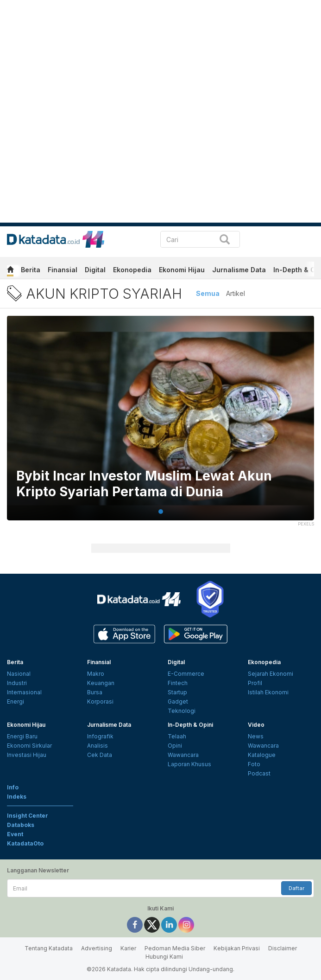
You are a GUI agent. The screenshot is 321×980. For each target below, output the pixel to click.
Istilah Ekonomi (268, 692)
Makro (95, 673)
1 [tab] (160, 511)
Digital (95, 270)
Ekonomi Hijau (182, 270)
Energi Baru (22, 736)
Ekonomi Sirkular (29, 745)
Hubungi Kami (164, 956)
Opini (175, 745)
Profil (255, 682)
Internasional (24, 692)
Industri (17, 682)
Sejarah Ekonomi (270, 673)
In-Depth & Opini (190, 724)
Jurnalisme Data (239, 270)
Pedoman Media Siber (175, 948)
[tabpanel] (160, 423)
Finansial (62, 270)
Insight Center (27, 815)
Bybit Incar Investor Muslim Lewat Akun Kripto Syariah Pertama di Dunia (144, 484)
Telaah (177, 736)
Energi (15, 701)
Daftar (296, 888)
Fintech (178, 682)
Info (13, 787)
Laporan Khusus (189, 764)
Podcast (259, 773)
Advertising (96, 948)
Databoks (20, 824)
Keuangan (100, 682)
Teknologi (181, 710)
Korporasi (100, 701)
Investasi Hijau (26, 754)
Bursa (94, 692)
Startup (177, 692)
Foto (254, 764)
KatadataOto (25, 843)
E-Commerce (186, 673)
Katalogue (262, 754)
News (256, 736)
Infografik (100, 736)
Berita (30, 270)
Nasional (19, 673)
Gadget (178, 701)
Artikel (235, 293)
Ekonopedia (132, 270)
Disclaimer (282, 948)
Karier (128, 948)
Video (256, 724)
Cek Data (99, 754)
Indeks (16, 796)
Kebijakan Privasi (237, 948)
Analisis (97, 745)
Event (15, 834)
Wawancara (183, 754)
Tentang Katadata (49, 948)
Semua (208, 293)
